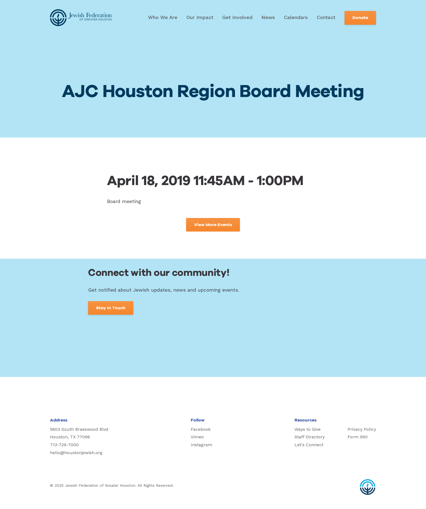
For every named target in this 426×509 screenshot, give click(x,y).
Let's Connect (309, 444)
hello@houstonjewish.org (76, 452)
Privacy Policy (361, 429)
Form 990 (357, 436)
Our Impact (199, 17)
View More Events (213, 225)
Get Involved (237, 17)
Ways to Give (308, 429)
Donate (360, 17)
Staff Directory (310, 436)
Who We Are (162, 17)
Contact (326, 17)
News (268, 17)
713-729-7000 (64, 444)
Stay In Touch (111, 308)
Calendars (296, 17)
